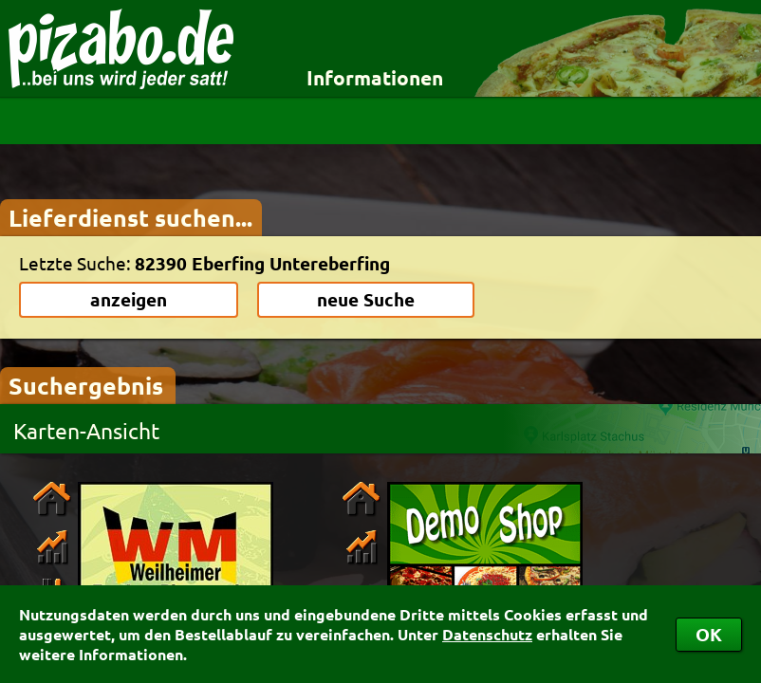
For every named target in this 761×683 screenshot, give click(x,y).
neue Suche (366, 299)
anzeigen (128, 299)
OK (709, 634)
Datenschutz (487, 634)
